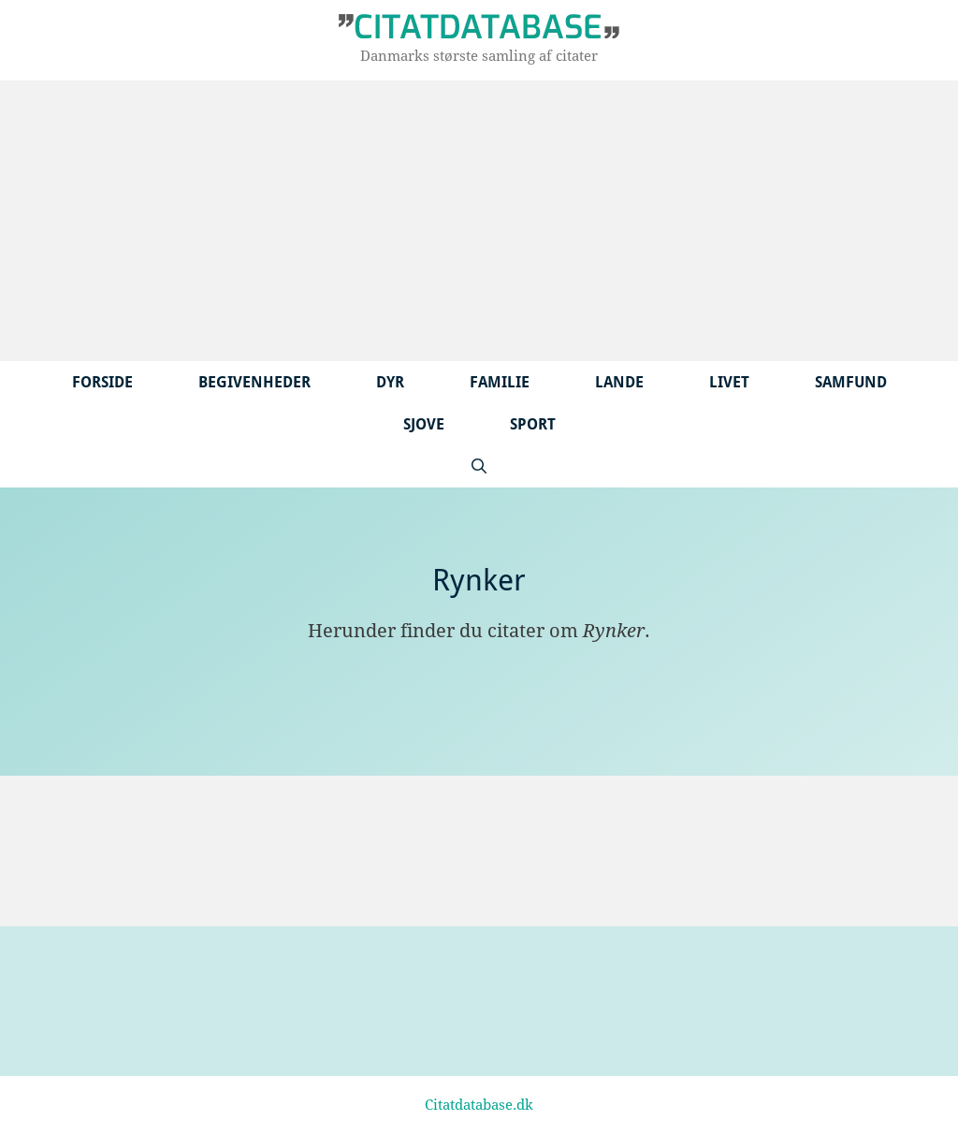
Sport (533, 424)
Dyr (390, 382)
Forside (102, 382)
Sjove (423, 424)
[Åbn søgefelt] (479, 466)
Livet (729, 382)
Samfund (851, 382)
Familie (500, 382)
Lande (619, 382)
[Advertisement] (479, 221)
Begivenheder (254, 382)
